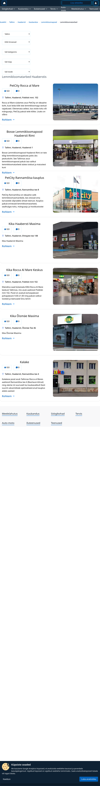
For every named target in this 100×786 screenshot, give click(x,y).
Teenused (56, 423)
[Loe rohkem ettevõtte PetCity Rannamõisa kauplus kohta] (8, 212)
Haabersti (22, 22)
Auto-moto (8, 423)
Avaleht (3, 22)
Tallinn (12, 22)
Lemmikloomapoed (49, 22)
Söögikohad (58, 413)
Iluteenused (33, 423)
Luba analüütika (88, 779)
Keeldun (7, 779)
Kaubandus (33, 22)
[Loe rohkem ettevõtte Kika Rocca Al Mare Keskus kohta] (8, 304)
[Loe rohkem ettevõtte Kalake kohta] (8, 396)
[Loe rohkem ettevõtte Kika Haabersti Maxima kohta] (8, 246)
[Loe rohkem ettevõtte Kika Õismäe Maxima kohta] (8, 338)
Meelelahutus (10, 413)
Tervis (78, 413)
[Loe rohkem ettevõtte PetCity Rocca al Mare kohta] (8, 120)
